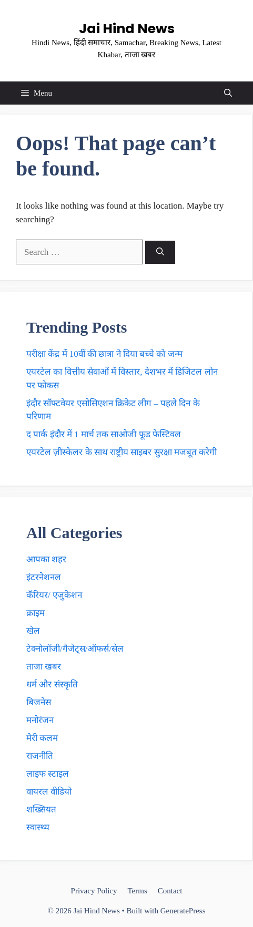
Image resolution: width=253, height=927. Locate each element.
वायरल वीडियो (49, 792)
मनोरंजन (40, 720)
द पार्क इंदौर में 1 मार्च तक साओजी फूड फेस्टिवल (103, 434)
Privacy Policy (94, 891)
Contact (170, 891)
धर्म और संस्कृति (52, 684)
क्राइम (35, 613)
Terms (137, 891)
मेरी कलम (42, 738)
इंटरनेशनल (43, 577)
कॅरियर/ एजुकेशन (54, 595)
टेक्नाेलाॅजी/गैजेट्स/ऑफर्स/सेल (75, 649)
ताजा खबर (43, 667)
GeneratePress (183, 911)
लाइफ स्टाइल (47, 774)
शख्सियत (41, 810)
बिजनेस (38, 702)
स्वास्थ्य (37, 827)
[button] (228, 93)
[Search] (160, 252)
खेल (33, 631)
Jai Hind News (127, 28)
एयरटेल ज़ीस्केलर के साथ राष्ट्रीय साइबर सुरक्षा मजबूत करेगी (121, 452)
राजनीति (39, 756)
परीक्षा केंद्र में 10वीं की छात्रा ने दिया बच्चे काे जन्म (104, 354)
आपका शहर (46, 559)
